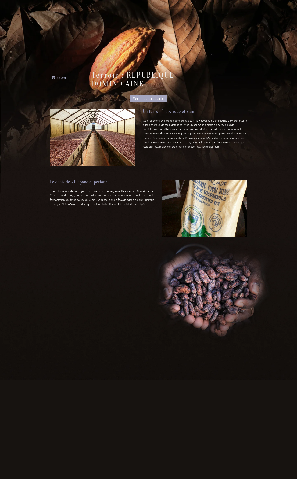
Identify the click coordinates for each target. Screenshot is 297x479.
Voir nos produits (148, 99)
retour (62, 78)
